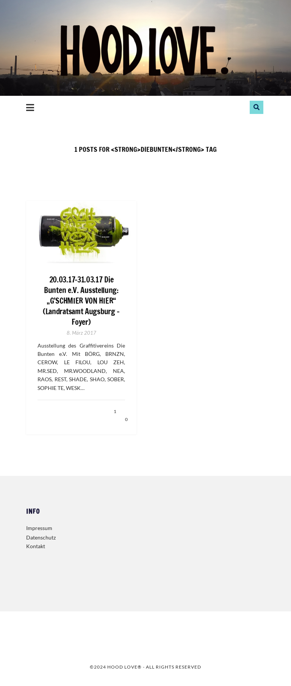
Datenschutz (41, 537)
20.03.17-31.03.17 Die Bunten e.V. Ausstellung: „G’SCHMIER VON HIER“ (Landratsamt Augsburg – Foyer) (81, 300)
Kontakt (35, 546)
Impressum (39, 528)
